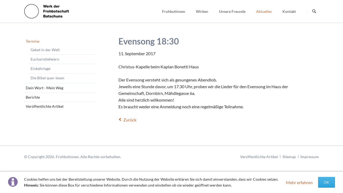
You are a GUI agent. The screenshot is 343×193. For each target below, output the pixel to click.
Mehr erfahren (299, 182)
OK (326, 182)
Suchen (314, 11)
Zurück (129, 119)
